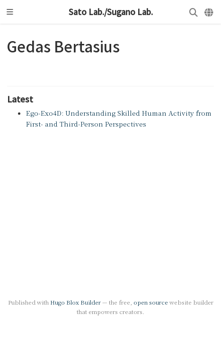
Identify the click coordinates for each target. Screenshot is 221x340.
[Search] (193, 12)
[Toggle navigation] (10, 11)
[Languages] (209, 12)
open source (150, 302)
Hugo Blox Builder (75, 302)
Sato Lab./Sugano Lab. (111, 11)
